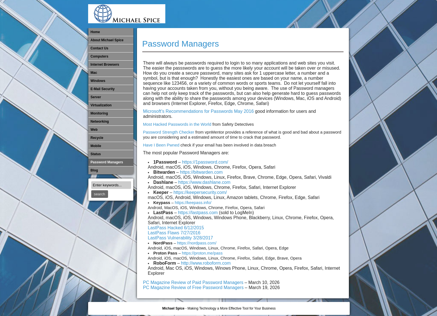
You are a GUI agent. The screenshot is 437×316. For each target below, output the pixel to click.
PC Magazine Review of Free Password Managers (194, 287)
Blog (94, 170)
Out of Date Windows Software (324, 14)
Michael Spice (173, 308)
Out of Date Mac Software (315, 14)
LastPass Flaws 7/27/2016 (174, 232)
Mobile (287, 14)
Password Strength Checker (168, 132)
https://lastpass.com (198, 212)
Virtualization (101, 105)
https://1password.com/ (205, 162)
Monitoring (297, 14)
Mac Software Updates (269, 14)
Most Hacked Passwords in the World (177, 124)
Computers (99, 56)
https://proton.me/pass (202, 253)
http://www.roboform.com (206, 263)
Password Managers (334, 14)
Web (94, 130)
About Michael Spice (107, 40)
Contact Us (99, 48)
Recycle (97, 138)
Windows (98, 81)
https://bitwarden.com (201, 172)
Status (96, 154)
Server (96, 97)
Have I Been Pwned (161, 145)
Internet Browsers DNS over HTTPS (260, 14)
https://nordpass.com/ (196, 243)
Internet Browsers (105, 65)
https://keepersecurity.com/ (200, 192)
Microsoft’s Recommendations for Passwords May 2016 (198, 111)
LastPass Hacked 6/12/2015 (176, 227)
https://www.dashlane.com (204, 182)
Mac (94, 73)
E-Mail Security (250, 14)
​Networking (306, 14)
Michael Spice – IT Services (278, 14)
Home (95, 32)
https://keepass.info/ (193, 202)
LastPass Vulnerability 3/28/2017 (180, 237)
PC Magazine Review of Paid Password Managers (193, 282)
